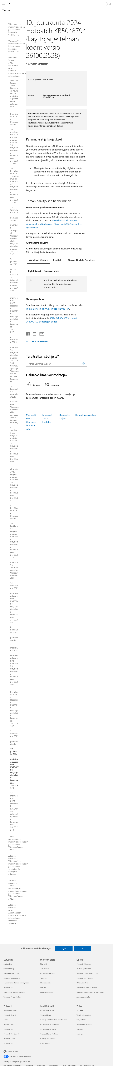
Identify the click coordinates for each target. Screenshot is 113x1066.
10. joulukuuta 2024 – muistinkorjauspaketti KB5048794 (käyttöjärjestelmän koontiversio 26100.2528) (14, 768)
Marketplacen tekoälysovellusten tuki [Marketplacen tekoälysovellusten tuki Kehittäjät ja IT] (53, 1020)
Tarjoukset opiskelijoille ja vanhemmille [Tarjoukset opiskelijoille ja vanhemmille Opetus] (91, 992)
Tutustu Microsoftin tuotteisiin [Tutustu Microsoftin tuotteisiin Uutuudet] (14, 992)
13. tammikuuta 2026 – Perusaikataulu (14, 214)
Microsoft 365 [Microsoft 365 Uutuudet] (8, 987)
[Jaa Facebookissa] (28, 333)
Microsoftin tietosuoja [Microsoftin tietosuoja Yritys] (84, 1024)
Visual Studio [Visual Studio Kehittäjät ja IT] (44, 1043)
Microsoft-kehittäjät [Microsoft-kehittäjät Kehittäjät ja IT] (47, 1010)
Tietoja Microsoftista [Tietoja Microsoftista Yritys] (84, 1015)
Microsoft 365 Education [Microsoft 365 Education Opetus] (85, 978)
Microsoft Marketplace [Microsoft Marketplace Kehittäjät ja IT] (48, 1029)
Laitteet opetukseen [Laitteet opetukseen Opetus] (84, 969)
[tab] (38, 260)
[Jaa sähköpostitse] (40, 333)
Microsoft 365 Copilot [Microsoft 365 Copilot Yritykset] (11, 1034)
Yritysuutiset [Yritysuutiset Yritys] (81, 1020)
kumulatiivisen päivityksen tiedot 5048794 (47, 308)
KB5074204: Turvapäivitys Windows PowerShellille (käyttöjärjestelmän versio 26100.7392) (14, 239)
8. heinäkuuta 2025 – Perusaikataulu (14, 512)
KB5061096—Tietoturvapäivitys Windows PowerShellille (14, 570)
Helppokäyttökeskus (85, 414)
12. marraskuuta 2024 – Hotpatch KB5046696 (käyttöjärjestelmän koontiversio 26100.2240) (14, 811)
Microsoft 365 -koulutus (47, 418)
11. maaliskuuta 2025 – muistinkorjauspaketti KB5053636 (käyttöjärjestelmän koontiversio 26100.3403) (14, 665)
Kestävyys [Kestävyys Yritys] (80, 1034)
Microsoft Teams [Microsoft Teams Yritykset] (9, 1038)
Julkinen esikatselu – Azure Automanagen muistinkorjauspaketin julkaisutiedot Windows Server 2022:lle (15, 889)
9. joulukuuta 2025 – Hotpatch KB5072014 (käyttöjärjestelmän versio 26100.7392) (14, 275)
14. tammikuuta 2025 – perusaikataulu (14, 737)
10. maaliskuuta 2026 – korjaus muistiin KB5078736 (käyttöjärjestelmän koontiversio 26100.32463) (14, 146)
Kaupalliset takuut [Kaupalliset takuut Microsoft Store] (46, 992)
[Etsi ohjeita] (10, 3)
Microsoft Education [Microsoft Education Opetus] (84, 964)
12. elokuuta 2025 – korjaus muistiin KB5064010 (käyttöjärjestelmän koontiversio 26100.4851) (14, 483)
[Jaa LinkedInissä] (33, 333)
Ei (82, 948)
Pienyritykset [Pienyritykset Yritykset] (8, 1043)
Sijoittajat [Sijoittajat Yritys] (80, 1029)
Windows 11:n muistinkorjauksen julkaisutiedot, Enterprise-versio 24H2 (15, 46)
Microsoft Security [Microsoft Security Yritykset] (10, 1015)
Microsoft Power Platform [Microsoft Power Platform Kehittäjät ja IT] (49, 1034)
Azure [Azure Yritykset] (6, 1020)
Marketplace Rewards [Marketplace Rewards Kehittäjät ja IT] (48, 1038)
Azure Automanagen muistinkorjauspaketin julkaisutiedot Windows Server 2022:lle (15, 843)
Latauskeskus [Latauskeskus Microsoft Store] (44, 969)
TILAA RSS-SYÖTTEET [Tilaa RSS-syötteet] (39, 341)
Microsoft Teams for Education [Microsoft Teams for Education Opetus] (87, 973)
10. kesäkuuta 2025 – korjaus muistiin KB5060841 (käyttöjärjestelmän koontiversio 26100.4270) (14, 540)
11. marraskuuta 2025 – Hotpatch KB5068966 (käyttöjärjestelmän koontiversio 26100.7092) (14, 313)
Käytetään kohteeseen (38, 63)
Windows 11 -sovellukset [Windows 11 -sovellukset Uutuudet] (12, 997)
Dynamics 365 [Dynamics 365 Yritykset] (9, 1024)
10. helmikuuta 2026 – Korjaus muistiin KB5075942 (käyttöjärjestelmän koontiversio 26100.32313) (14, 185)
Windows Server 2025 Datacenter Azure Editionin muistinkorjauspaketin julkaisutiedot (13, 66)
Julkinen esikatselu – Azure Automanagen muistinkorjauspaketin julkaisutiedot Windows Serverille (15, 914)
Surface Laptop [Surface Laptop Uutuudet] (9, 969)
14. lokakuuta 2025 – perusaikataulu (14, 391)
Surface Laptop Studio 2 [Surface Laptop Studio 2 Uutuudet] (12, 973)
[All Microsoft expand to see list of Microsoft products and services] (3, 3)
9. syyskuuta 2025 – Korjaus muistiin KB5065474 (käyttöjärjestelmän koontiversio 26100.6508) (14, 444)
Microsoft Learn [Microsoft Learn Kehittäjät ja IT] (45, 1015)
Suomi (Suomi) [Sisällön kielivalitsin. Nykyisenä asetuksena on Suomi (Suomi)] (13, 1051)
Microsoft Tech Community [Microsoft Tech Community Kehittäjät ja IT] (49, 1024)
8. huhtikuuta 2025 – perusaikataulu (14, 633)
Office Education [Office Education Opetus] (82, 983)
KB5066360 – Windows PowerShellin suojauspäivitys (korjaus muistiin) (14, 412)
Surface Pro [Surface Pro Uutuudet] (8, 964)
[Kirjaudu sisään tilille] (108, 3)
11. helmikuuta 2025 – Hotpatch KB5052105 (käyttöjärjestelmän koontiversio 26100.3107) (14, 707)
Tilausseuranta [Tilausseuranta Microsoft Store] (45, 983)
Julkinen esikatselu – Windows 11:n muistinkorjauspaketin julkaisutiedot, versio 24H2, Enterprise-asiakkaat (15, 865)
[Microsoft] (56, 2)
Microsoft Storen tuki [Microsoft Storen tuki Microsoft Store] (47, 973)
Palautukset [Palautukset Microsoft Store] (44, 978)
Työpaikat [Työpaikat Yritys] (80, 1010)
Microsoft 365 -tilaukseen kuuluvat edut (31, 421)
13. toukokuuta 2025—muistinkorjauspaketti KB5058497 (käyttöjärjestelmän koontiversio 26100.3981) (14, 603)
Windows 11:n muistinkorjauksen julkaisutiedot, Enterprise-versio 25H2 (15, 29)
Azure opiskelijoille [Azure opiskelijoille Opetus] (83, 997)
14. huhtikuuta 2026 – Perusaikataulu (14, 118)
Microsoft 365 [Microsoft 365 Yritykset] (8, 1029)
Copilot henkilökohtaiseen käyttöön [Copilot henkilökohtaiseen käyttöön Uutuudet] (16, 983)
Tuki (4, 10)
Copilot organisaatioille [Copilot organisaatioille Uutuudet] (12, 978)
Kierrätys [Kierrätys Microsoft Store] (43, 987)
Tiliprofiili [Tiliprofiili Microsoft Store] (43, 964)
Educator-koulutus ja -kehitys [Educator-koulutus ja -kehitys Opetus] (87, 987)
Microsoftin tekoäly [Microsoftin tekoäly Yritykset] (10, 1010)
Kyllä (64, 948)
